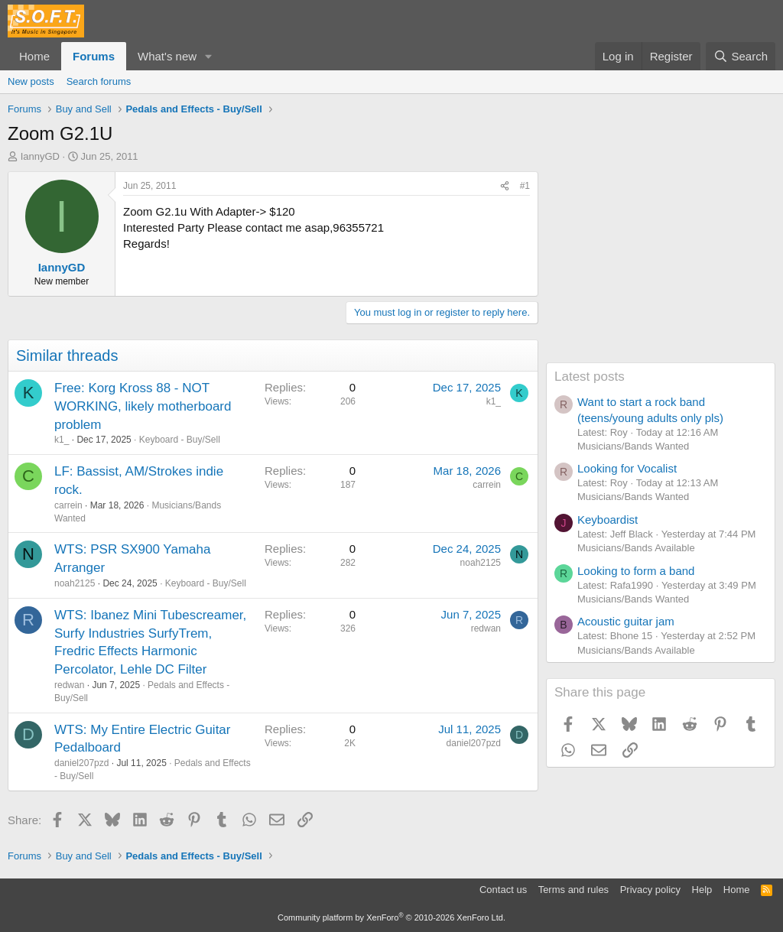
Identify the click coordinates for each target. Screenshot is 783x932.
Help (702, 889)
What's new (167, 56)
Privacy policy (650, 889)
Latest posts (589, 376)
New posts (31, 81)
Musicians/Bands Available (636, 548)
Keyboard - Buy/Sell (179, 439)
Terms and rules (573, 889)
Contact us (503, 889)
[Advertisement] (660, 266)
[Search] (740, 56)
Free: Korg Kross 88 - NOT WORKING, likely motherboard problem (142, 406)
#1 (525, 185)
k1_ (61, 439)
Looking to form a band (635, 570)
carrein (68, 505)
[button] (208, 56)
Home (34, 56)
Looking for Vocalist (627, 468)
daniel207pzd (81, 763)
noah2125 (74, 583)
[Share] (505, 186)
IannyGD (40, 156)
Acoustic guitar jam (625, 621)
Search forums (99, 81)
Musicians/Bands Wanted (633, 446)
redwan (69, 685)
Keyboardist (607, 519)
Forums (94, 56)
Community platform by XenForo (391, 917)
